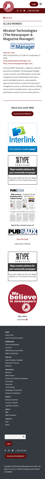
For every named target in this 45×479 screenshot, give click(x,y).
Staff (6, 422)
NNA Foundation (10, 415)
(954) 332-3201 (9, 53)
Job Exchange (10, 387)
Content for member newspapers (16, 378)
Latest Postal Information (14, 338)
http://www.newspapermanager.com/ (18, 63)
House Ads (8, 384)
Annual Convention (11, 400)
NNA (6, 412)
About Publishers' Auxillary (14, 360)
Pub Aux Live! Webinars (13, 393)
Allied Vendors (10, 375)
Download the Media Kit (22, 114)
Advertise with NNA (22, 107)
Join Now (8, 348)
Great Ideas (9, 381)
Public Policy (9, 335)
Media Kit (8, 366)
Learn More (22, 319)
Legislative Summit (11, 406)
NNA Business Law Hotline (14, 350)
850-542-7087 (22, 451)
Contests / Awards (11, 403)
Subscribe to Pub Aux (12, 363)
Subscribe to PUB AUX (22, 244)
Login (34, 4)
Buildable (9, 472)
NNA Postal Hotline (11, 353)
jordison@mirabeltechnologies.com (17, 61)
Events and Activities (12, 345)
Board (7, 425)
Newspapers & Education (13, 390)
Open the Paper (23, 239)
